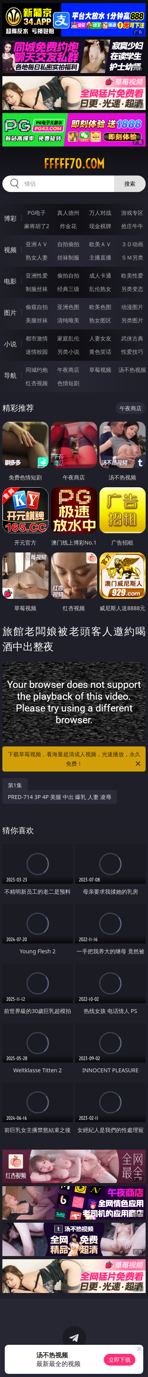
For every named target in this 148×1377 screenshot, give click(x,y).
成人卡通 (100, 275)
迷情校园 (37, 351)
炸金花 (68, 226)
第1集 (15, 785)
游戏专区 (132, 212)
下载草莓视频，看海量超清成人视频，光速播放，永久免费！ (75, 759)
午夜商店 (68, 369)
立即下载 (120, 1359)
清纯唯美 (68, 320)
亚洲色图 (68, 307)
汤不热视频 (132, 369)
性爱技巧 (132, 351)
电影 (10, 281)
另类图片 (132, 320)
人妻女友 (100, 338)
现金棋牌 (100, 226)
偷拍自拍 (68, 275)
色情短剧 (68, 383)
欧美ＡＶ (100, 244)
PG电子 (36, 212)
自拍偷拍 (68, 244)
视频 (10, 249)
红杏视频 (37, 383)
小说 (10, 344)
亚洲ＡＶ (37, 244)
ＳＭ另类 (132, 257)
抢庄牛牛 (132, 226)
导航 (10, 375)
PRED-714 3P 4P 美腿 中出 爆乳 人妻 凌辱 (59, 797)
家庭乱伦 (68, 338)
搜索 (129, 183)
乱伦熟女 (100, 289)
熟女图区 (100, 320)
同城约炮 (37, 369)
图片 (10, 312)
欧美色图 (100, 307)
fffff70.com (74, 164)
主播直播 (100, 257)
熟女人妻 (37, 257)
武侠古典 (132, 338)
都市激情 (37, 338)
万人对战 (100, 212)
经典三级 (68, 289)
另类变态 (132, 289)
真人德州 (68, 212)
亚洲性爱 (37, 275)
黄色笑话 (100, 351)
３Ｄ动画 (132, 244)
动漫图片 (132, 307)
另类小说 (68, 351)
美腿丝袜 (37, 320)
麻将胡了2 (36, 226)
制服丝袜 (37, 289)
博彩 (10, 218)
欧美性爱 (132, 275)
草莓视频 (100, 369)
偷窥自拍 (37, 307)
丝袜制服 (68, 257)
